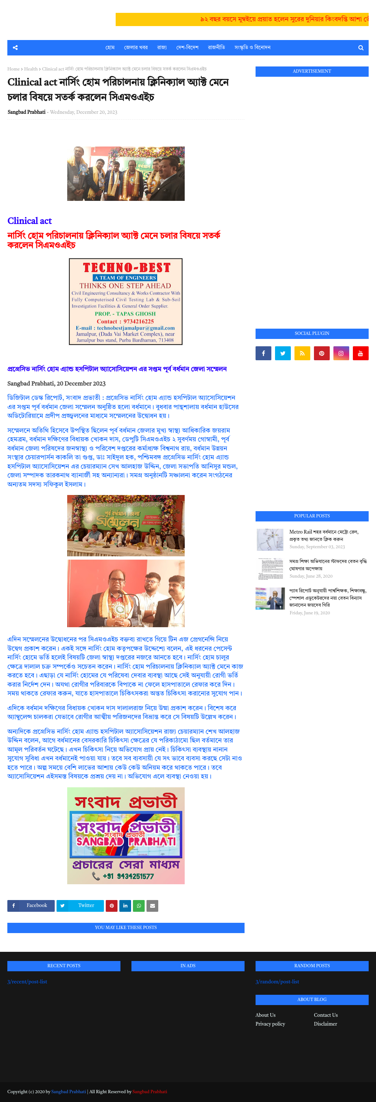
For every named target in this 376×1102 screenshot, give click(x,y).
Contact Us (326, 1015)
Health (31, 69)
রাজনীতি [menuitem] (216, 47)
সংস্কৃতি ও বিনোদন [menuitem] (253, 47)
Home (13, 69)
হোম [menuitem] (110, 47)
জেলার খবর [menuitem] (136, 47)
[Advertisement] (311, 194)
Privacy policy (270, 1024)
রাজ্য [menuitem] (162, 47)
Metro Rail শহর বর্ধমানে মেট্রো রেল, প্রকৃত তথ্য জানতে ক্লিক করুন (324, 536)
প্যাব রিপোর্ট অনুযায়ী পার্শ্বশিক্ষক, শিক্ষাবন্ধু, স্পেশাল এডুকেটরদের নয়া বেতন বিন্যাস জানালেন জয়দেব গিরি (327, 598)
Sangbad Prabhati (27, 112)
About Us (265, 1015)
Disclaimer (325, 1024)
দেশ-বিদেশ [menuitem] (187, 47)
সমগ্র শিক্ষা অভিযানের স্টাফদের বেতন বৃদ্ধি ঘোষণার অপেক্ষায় (328, 565)
